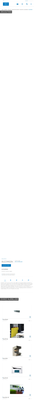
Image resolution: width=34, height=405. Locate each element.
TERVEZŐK (16, 280)
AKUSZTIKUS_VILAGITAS (15, 9)
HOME (2, 9)
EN (5, 0)
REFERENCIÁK (28, 280)
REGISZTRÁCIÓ (31, 0)
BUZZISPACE (26, 9)
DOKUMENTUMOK (10, 280)
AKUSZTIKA (9, 9)
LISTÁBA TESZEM (6, 265)
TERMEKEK (5, 9)
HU (3, 0)
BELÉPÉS (26, 0)
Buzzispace (4, 321)
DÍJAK (22, 280)
